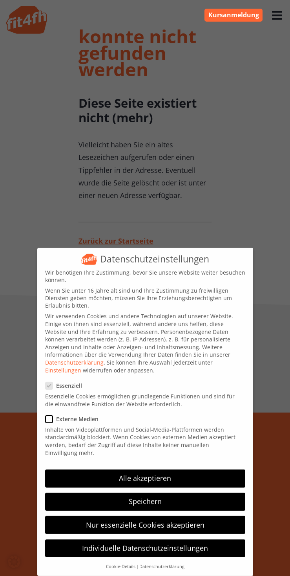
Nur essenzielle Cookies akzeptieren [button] (145, 518)
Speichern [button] (145, 494)
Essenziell (67, 379)
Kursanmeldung (233, 15)
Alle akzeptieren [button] (145, 471)
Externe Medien (75, 412)
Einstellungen (63, 363)
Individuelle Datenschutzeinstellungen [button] (145, 541)
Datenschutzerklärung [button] (161, 560)
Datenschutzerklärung (74, 356)
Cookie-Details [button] (120, 560)
